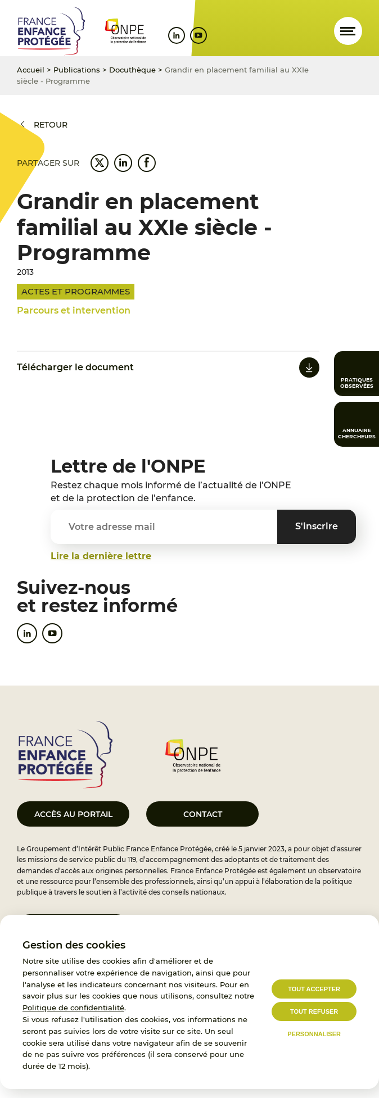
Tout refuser (314, 1011)
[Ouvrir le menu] (348, 31)
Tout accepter (314, 989)
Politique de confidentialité (73, 1007)
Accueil (30, 69)
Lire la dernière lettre (101, 556)
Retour (50, 125)
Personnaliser (314, 1034)
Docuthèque (132, 69)
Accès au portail (73, 814)
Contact (202, 814)
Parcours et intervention (73, 310)
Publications (76, 69)
